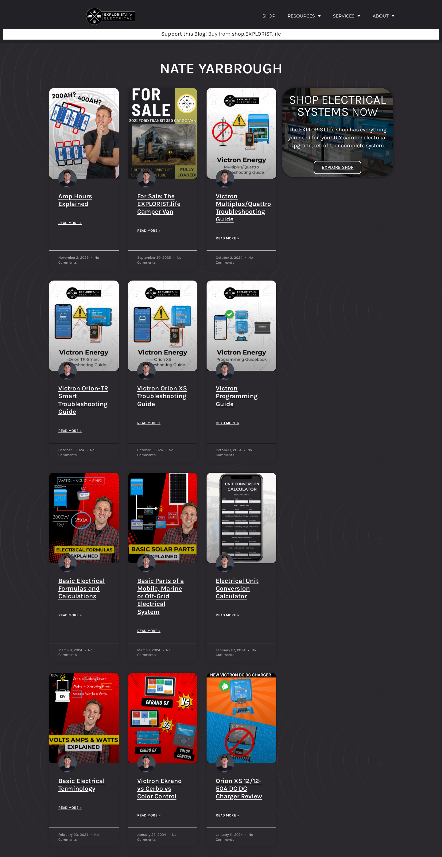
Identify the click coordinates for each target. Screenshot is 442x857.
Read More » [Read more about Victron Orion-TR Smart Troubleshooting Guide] (70, 431)
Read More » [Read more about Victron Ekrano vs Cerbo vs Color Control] (149, 815)
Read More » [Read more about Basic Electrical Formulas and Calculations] (70, 615)
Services (346, 16)
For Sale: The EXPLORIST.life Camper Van (158, 203)
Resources (304, 16)
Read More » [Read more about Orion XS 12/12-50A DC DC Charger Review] (227, 815)
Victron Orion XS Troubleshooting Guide (162, 396)
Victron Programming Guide (237, 396)
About (383, 16)
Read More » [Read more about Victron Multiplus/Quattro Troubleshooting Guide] (227, 238)
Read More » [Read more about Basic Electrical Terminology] (70, 807)
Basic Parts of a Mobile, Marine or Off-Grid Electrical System (160, 596)
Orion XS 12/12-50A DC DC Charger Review (239, 788)
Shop (268, 16)
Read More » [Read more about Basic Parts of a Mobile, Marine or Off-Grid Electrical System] (149, 631)
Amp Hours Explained (75, 199)
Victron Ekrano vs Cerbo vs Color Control (159, 788)
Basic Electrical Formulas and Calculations (81, 588)
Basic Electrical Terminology (81, 784)
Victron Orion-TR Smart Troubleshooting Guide (83, 400)
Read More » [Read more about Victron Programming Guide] (227, 423)
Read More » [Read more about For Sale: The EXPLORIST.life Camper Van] (149, 230)
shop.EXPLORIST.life (256, 33)
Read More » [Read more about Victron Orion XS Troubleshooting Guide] (149, 423)
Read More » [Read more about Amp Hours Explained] (70, 223)
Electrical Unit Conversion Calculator (237, 588)
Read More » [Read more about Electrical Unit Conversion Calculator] (227, 615)
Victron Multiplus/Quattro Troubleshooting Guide (243, 207)
